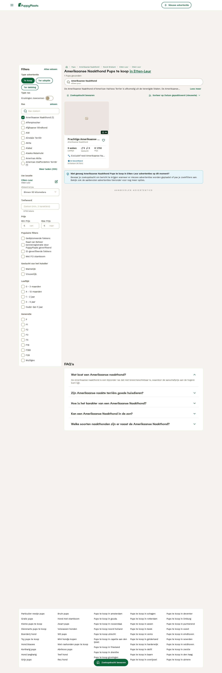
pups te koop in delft (141, 649)
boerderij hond (28, 634)
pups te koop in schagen (142, 613)
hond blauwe (28, 644)
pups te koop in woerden (179, 639)
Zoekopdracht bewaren (80, 95)
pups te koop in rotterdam (143, 619)
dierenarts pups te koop (33, 629)
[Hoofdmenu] (12, 5)
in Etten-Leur (140, 71)
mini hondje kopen (67, 639)
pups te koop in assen (141, 624)
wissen (53, 104)
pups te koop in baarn (141, 654)
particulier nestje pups (32, 613)
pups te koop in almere (178, 659)
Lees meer (195, 89)
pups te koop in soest (177, 629)
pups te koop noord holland (108, 629)
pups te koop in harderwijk (144, 644)
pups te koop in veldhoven (180, 644)
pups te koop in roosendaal (108, 624)
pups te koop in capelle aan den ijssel (110, 640)
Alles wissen (50, 69)
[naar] (52, 226)
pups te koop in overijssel (143, 659)
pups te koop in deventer (179, 613)
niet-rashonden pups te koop (73, 644)
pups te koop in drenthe (106, 652)
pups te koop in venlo (141, 634)
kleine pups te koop (31, 624)
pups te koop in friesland (107, 647)
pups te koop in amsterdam (108, 613)
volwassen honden (67, 629)
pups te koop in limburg (178, 619)
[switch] (49, 98)
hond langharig (29, 654)
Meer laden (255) (48, 169)
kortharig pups (28, 649)
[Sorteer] (174, 95)
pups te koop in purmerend (180, 624)
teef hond (63, 654)
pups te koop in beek (141, 629)
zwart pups (63, 624)
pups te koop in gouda (105, 619)
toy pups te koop (30, 639)
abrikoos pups (65, 649)
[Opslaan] (104, 140)
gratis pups (27, 619)
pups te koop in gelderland (144, 639)
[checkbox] (23, 117)
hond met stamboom (68, 619)
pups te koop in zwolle (178, 649)
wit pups (62, 634)
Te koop (28, 80)
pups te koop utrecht (105, 634)
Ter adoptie (44, 80)
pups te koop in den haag (179, 654)
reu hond (62, 659)
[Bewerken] (56, 181)
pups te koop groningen (106, 657)
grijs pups (26, 659)
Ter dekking (30, 87)
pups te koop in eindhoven (180, 634)
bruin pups (63, 613)
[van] (32, 226)
